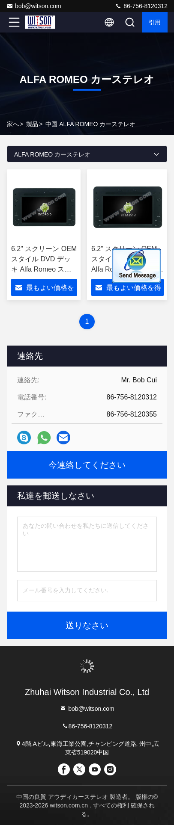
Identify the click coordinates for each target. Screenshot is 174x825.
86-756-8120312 (141, 6)
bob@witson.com (33, 6)
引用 (155, 22)
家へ (13, 124)
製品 (32, 124)
